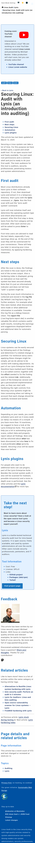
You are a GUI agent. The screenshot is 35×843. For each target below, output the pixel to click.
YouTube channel (16, 64)
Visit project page (12, 586)
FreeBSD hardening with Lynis (18, 711)
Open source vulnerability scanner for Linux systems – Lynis (18, 705)
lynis (16, 83)
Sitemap (8, 817)
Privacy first (6, 783)
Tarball (12, 580)
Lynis (16, 7)
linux (10, 83)
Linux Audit (8, 7)
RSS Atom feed (11, 814)
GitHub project (16, 575)
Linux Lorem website (17, 67)
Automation (10, 130)
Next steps (9, 124)
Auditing (8, 768)
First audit (9, 122)
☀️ (22, 3)
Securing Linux (11, 127)
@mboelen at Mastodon (15, 811)
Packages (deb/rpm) (18, 577)
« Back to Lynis (7, 90)
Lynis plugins (11, 133)
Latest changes (11, 820)
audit (4, 83)
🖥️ (18, 3)
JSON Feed (24, 814)
